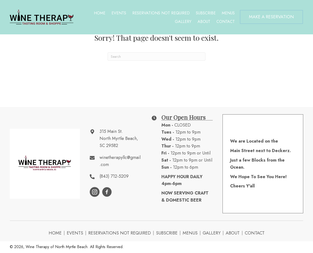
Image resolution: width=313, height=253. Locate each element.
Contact (255, 233)
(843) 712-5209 (114, 176)
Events (75, 233)
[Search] (156, 56)
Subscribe (167, 233)
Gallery (212, 233)
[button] (271, 17)
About (233, 233)
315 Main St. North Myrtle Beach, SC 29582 (119, 138)
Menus (190, 233)
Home (55, 233)
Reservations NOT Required (119, 233)
